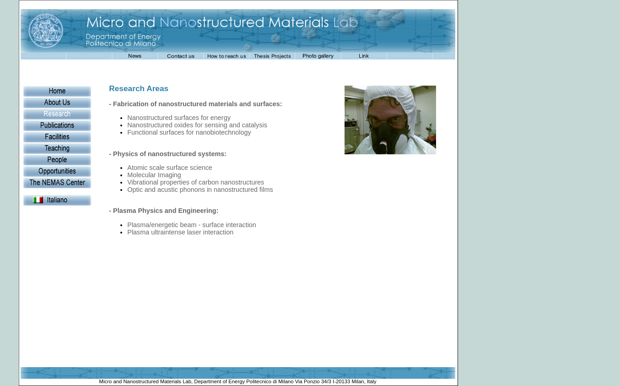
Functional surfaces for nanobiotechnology (189, 132)
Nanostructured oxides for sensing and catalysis (197, 125)
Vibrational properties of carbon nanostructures (195, 182)
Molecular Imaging (154, 175)
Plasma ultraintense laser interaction (180, 232)
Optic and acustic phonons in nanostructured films (200, 189)
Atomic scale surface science (169, 167)
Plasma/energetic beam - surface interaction (191, 224)
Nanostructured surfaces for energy (179, 117)
